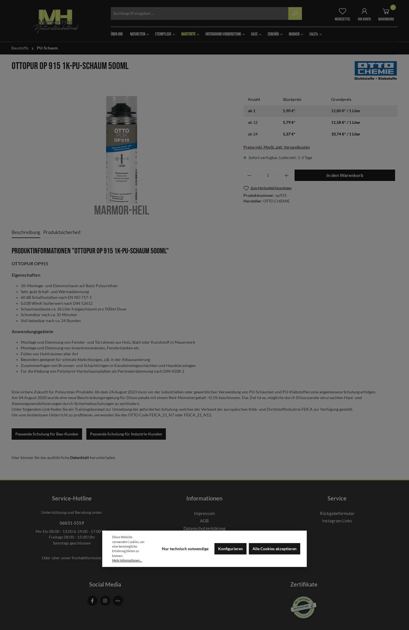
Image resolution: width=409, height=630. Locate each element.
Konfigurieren (230, 548)
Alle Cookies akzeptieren (275, 548)
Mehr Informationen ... (127, 560)
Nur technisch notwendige (185, 548)
